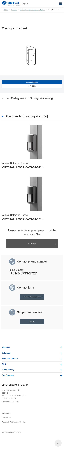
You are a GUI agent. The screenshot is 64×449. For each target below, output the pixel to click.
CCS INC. (6, 404)
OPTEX (6, 10)
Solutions (32, 364)
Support (32, 330)
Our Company (32, 386)
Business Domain (32, 370)
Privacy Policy (6, 424)
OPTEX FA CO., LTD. (10, 401)
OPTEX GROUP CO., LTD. (15, 396)
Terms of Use (6, 429)
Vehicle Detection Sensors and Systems (32, 10)
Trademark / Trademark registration (14, 433)
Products (14, 10)
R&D (32, 375)
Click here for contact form (32, 300)
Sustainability (32, 381)
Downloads (32, 244)
